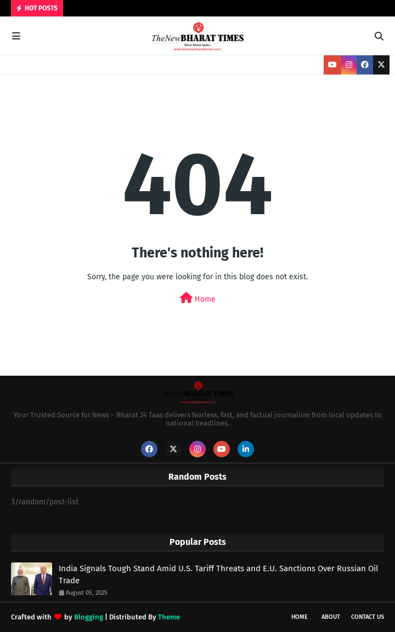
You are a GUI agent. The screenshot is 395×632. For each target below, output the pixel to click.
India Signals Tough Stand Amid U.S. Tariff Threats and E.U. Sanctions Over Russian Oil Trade (218, 575)
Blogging (88, 617)
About (330, 616)
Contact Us (367, 616)
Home (198, 298)
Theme (169, 617)
